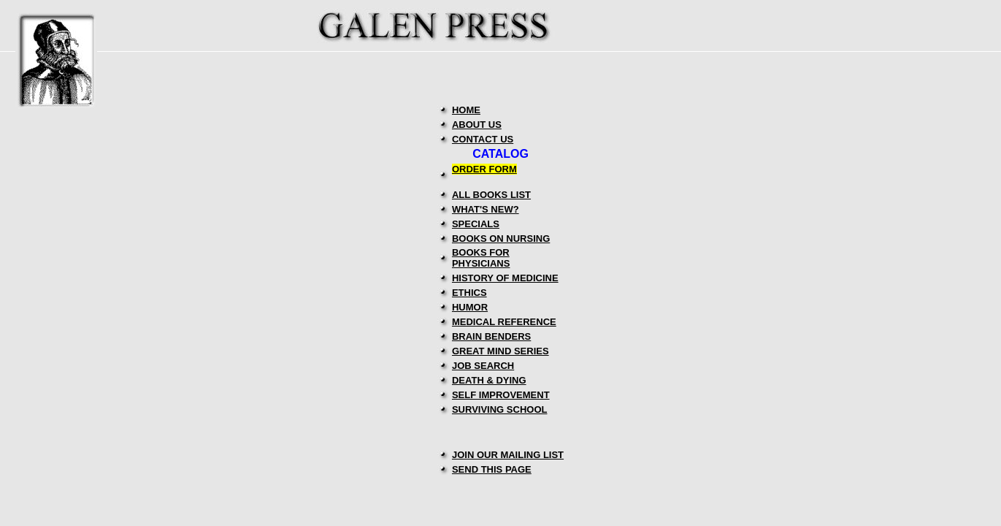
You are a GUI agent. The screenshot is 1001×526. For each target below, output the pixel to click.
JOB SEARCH (483, 365)
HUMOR (470, 307)
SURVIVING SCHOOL (500, 409)
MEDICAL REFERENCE (504, 321)
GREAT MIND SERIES (500, 351)
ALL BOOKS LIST (491, 194)
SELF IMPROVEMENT (501, 394)
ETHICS (469, 292)
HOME (466, 109)
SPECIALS (475, 223)
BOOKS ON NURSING (501, 238)
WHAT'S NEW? (485, 209)
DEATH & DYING (489, 380)
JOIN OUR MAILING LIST (508, 454)
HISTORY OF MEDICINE (505, 277)
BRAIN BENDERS (491, 336)
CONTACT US (482, 139)
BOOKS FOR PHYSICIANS (481, 258)
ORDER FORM (484, 169)
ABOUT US (477, 124)
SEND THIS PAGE (492, 469)
